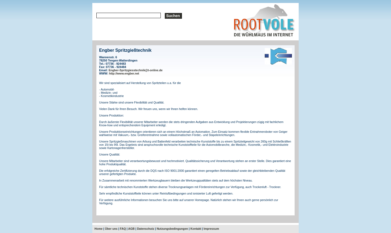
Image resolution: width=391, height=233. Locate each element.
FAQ (123, 228)
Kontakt (195, 228)
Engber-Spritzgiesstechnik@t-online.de (136, 70)
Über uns (111, 228)
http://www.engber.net (124, 73)
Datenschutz (145, 228)
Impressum (211, 228)
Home (98, 228)
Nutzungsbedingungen (172, 228)
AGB (131, 228)
